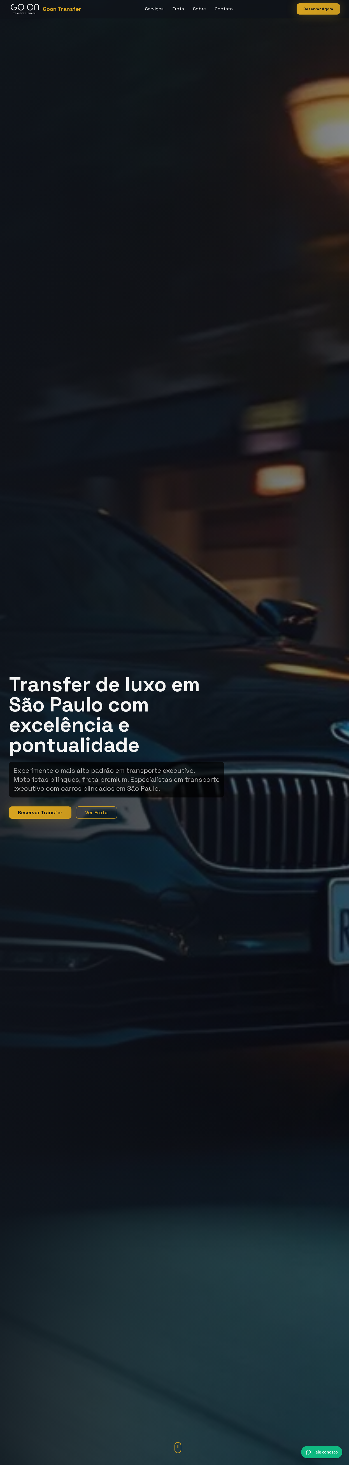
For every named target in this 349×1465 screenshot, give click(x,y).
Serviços (154, 9)
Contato (224, 9)
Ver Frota (96, 812)
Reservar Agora (318, 8)
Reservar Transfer (40, 812)
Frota (178, 9)
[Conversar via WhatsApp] (321, 1452)
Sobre (199, 9)
